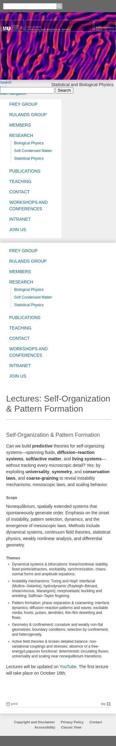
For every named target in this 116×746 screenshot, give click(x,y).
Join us (17, 229)
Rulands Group (28, 114)
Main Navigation (13, 93)
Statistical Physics (29, 158)
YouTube (68, 666)
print (14, 704)
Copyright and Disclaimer (34, 722)
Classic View (71, 727)
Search (6, 82)
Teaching (20, 181)
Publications (25, 171)
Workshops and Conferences (28, 205)
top (103, 704)
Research (21, 135)
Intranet (20, 219)
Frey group (23, 104)
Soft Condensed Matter (33, 151)
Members (20, 125)
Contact (19, 191)
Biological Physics (29, 143)
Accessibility (45, 727)
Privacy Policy (72, 722)
